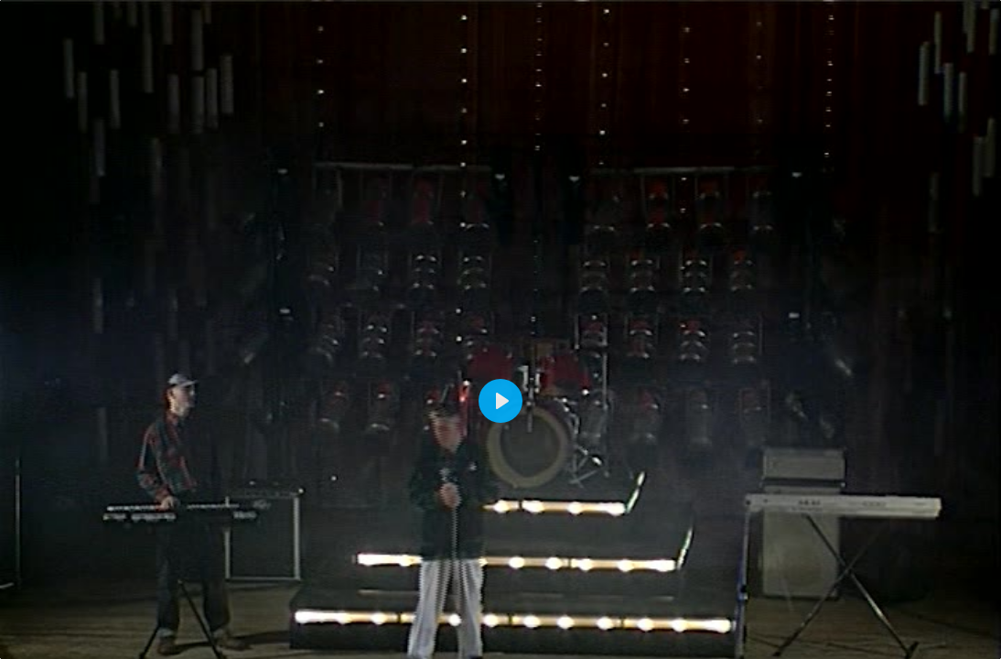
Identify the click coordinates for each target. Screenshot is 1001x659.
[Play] (500, 401)
